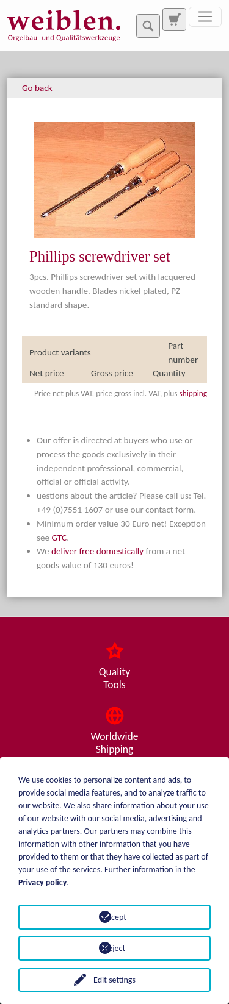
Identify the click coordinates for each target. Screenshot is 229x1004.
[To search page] (174, 19)
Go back (37, 87)
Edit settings (114, 980)
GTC (59, 537)
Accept (114, 917)
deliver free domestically (97, 551)
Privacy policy (42, 882)
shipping (193, 393)
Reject (114, 948)
